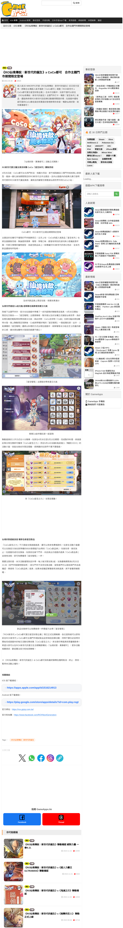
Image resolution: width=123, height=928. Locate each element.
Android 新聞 (25, 20)
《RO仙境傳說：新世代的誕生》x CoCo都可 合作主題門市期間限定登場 (57, 26)
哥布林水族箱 (106, 162)
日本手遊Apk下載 (59, 20)
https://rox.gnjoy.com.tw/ (23, 709)
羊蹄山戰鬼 (92, 162)
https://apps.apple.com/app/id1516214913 (31, 687)
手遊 (9, 68)
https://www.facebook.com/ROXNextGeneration (35, 715)
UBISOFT (99, 146)
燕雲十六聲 (111, 156)
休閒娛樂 (92, 20)
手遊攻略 (46, 20)
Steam (102, 139)
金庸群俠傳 (106, 159)
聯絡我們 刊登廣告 (95, 404)
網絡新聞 (82, 20)
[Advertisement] (37, 47)
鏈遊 (99, 20)
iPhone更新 (111, 149)
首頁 (5, 20)
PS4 (89, 149)
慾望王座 (99, 149)
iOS (109, 146)
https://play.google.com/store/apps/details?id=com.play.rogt (43, 702)
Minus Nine (107, 152)
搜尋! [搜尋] (76, 3)
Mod (89, 146)
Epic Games (92, 159)
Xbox (110, 139)
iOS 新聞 (13, 20)
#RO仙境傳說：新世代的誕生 (22, 740)
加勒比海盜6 (92, 152)
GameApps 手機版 (95, 401)
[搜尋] (57, 3)
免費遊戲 (91, 139)
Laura (89, 165)
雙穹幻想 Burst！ (95, 156)
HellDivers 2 (92, 143)
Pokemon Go (108, 143)
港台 (4, 68)
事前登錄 (36, 20)
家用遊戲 (72, 20)
